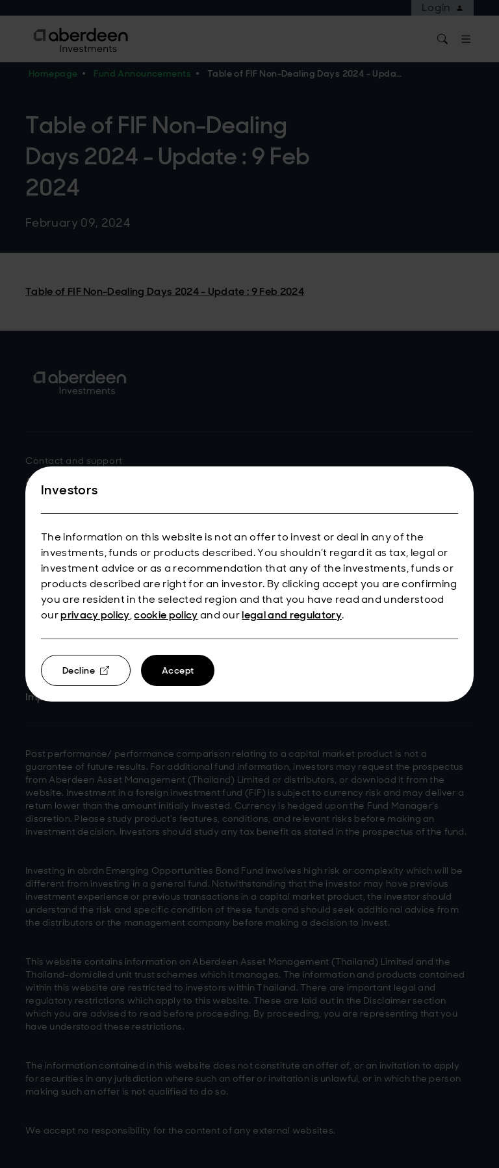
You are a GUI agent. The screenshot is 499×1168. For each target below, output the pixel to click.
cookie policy (166, 615)
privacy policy (94, 615)
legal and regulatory (291, 615)
